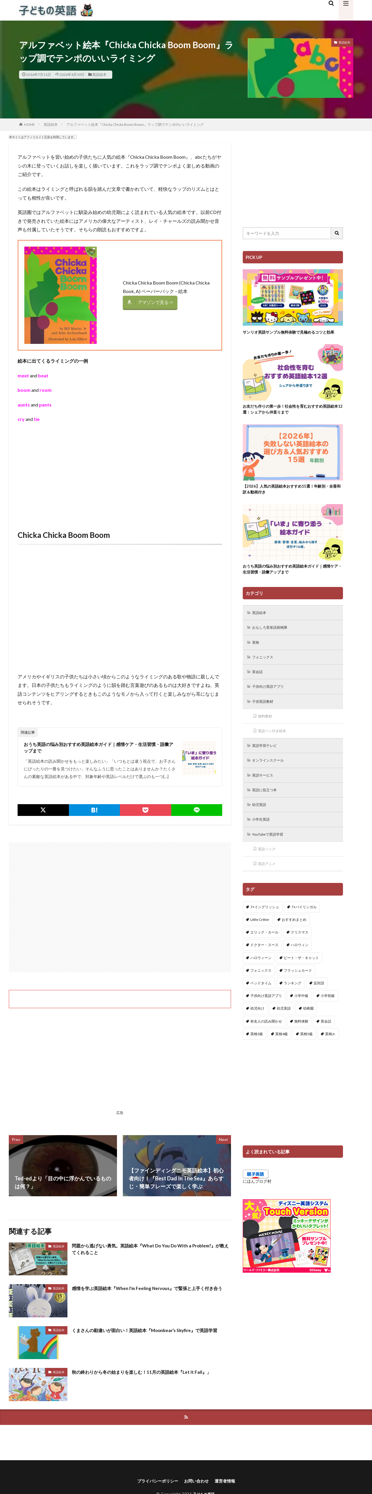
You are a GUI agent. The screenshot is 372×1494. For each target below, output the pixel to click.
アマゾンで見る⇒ (157, 302)
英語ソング (269, 868)
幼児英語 (261, 823)
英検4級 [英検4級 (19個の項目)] (281, 1054)
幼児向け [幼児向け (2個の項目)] (257, 1029)
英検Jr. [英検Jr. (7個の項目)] (330, 1054)
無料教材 (267, 731)
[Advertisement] (120, 470)
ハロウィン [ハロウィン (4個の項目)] (299, 965)
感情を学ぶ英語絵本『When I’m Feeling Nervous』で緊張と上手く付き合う (150, 1294)
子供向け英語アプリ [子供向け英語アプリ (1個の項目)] (266, 1016)
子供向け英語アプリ (271, 700)
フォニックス (265, 670)
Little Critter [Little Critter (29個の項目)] (259, 940)
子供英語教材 (265, 716)
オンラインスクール (271, 777)
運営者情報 (229, 1484)
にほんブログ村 (257, 1201)
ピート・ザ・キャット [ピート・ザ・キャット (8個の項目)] (301, 978)
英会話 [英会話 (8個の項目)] (326, 1042)
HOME (29, 124)
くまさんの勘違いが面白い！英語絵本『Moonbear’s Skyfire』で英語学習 (151, 1336)
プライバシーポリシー (154, 1484)
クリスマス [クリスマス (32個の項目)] (299, 953)
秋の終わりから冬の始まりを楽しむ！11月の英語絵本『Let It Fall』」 (144, 1378)
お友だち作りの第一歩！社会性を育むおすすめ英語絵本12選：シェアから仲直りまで (291, 417)
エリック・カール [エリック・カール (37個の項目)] (264, 953)
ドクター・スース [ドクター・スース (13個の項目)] (264, 965)
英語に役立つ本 (267, 807)
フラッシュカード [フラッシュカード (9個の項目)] (298, 991)
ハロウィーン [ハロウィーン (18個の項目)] (260, 978)
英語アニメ (269, 884)
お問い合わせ (198, 1484)
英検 (257, 655)
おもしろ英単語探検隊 (273, 639)
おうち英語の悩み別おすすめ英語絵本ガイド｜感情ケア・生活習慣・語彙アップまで (100, 749)
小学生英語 (263, 838)
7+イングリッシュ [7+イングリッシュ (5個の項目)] (264, 928)
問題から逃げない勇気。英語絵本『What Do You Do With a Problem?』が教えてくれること (142, 1252)
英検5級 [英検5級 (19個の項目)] (306, 1054)
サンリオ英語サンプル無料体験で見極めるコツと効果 (291, 335)
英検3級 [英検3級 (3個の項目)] (256, 1054)
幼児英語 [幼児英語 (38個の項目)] (284, 1029)
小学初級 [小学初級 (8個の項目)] (328, 1016)
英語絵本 (99, 74)
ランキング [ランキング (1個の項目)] (292, 1004)
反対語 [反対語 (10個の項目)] (319, 1004)
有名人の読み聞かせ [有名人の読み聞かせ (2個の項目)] (266, 1042)
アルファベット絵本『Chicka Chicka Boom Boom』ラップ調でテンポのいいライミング (135, 124)
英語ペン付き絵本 (275, 746)
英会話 (259, 685)
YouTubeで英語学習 (271, 853)
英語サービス (265, 792)
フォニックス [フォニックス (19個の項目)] (260, 991)
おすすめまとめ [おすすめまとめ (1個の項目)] (294, 940)
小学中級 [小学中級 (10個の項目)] (301, 1016)
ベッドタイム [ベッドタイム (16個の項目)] (260, 1004)
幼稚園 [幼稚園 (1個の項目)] (308, 1029)
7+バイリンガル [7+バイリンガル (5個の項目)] (304, 928)
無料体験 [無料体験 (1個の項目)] (301, 1042)
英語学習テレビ (267, 761)
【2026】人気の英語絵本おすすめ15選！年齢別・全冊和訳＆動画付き (292, 498)
